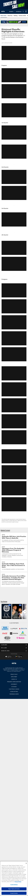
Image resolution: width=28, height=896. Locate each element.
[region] (14, 878)
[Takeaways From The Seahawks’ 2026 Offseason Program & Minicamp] (14, 552)
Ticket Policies (14, 844)
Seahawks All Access (14, 717)
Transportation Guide (14, 802)
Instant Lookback (14, 683)
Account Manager (14, 852)
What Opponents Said (14, 702)
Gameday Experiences (14, 813)
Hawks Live (14, 781)
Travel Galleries (14, 745)
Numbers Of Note (14, 686)
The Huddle (14, 786)
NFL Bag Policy (14, 816)
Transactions (14, 661)
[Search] (23, 11)
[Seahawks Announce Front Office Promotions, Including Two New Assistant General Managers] (14, 579)
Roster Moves (14, 694)
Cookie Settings (14, 884)
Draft (14, 675)
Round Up (14, 678)
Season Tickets (14, 828)
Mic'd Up (14, 719)
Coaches (14, 650)
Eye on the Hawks (14, 739)
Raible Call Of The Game (14, 725)
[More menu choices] (26, 11)
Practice (14, 753)
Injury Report (14, 658)
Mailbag (14, 689)
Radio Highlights (14, 767)
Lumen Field (14, 799)
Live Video (14, 733)
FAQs (14, 818)
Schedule (14, 790)
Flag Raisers (14, 758)
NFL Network (14, 730)
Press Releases (14, 691)
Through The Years (14, 742)
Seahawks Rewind (14, 775)
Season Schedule (14, 793)
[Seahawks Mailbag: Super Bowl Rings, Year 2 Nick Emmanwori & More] (14, 566)
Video (14, 709)
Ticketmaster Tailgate (14, 808)
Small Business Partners (14, 666)
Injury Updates (14, 681)
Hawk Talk (14, 784)
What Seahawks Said (14, 699)
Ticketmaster (14, 849)
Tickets (14, 822)
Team (14, 642)
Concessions (14, 810)
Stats (14, 655)
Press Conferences (14, 727)
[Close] (26, 863)
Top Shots (14, 747)
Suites (14, 833)
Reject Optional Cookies (14, 888)
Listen (14, 765)
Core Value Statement (14, 663)
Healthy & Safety (14, 805)
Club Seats (14, 836)
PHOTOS (14, 737)
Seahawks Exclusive (14, 722)
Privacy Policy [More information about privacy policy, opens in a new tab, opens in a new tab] (18, 881)
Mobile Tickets (14, 830)
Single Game (14, 825)
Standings (14, 653)
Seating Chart (14, 841)
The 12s (14, 761)
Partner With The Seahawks (14, 669)
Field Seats (14, 838)
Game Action (14, 750)
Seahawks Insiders (14, 773)
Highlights (14, 711)
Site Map (14, 705)
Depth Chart (14, 647)
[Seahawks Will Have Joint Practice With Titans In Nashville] (14, 538)
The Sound (14, 714)
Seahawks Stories (14, 778)
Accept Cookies (14, 893)
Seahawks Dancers (14, 755)
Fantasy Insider (14, 697)
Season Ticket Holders (14, 846)
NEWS (14, 673)
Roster (14, 644)
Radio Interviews (14, 770)
